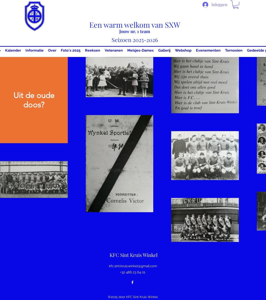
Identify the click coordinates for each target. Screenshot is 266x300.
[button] (236, 4)
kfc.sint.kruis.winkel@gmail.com (133, 266)
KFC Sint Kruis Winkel (133, 255)
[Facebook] (132, 282)
